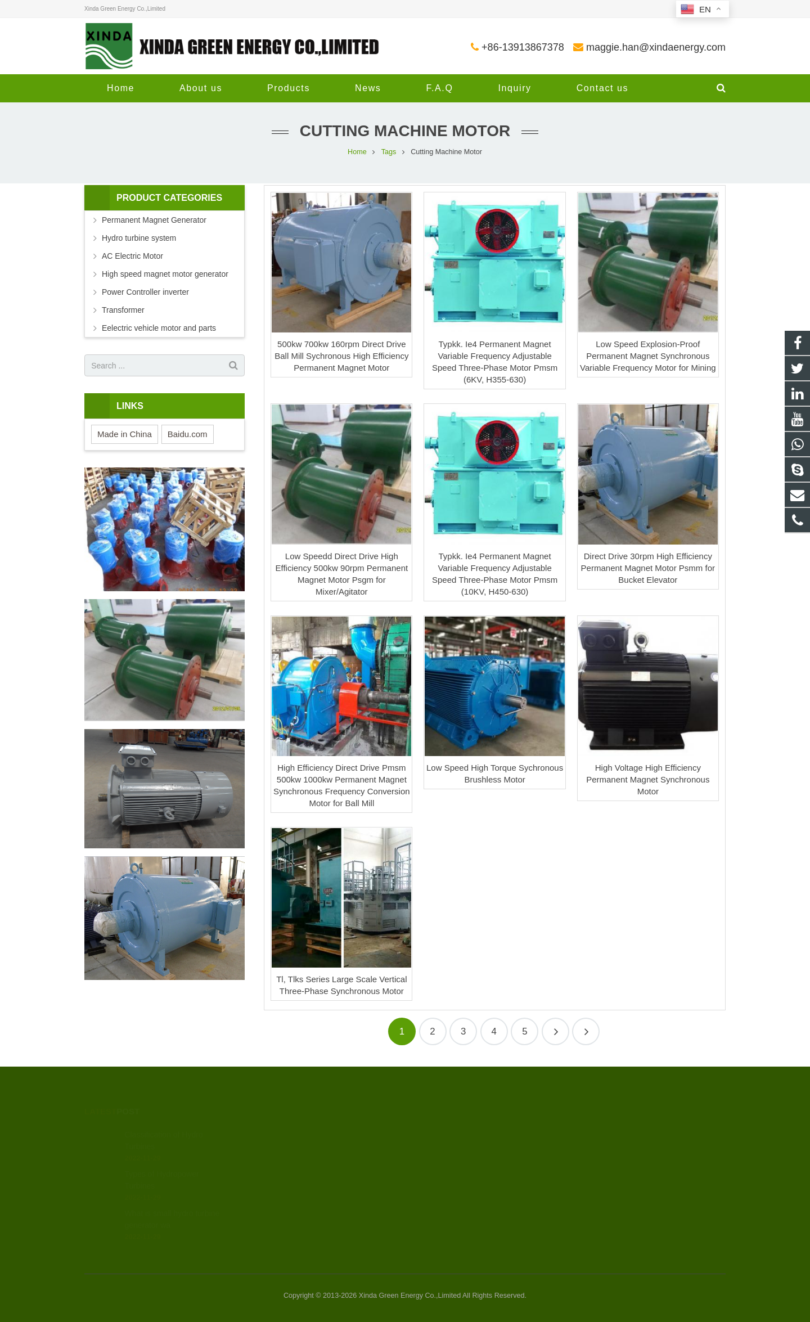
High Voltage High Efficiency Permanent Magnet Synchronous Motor (647, 779)
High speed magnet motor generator (165, 273)
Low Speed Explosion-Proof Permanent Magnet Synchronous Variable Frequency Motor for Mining (648, 355)
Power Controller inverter (145, 291)
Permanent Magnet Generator (154, 219)
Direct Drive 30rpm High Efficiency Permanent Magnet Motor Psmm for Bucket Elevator (648, 567)
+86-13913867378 (523, 47)
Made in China (124, 434)
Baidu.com (188, 434)
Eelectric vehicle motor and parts (159, 327)
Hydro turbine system (139, 237)
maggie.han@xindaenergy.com (656, 47)
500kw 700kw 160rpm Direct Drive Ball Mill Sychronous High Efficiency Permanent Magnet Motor (341, 355)
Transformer (123, 309)
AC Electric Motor (132, 255)
